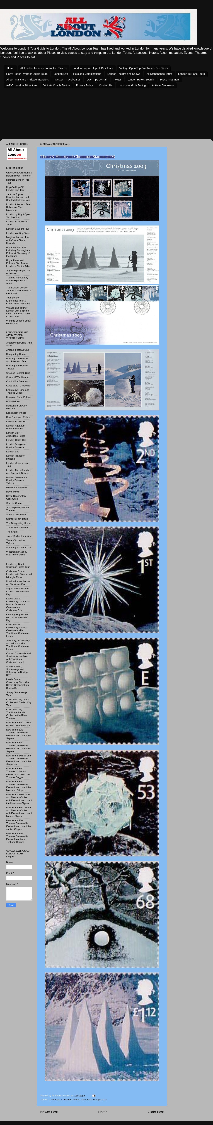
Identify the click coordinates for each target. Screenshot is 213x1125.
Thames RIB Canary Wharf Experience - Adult (17, 280)
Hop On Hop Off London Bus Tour (15, 188)
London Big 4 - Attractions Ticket (15, 434)
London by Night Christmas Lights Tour (18, 565)
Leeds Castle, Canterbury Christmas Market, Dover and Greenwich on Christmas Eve (18, 604)
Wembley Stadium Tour (18, 547)
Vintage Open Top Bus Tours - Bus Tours (143, 68)
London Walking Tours (18, 233)
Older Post (156, 1112)
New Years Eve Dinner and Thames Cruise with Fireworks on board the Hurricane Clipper (19, 799)
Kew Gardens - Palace (18, 417)
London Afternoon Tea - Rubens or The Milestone (18, 207)
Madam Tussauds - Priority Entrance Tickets (16, 480)
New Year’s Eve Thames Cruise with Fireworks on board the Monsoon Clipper (18, 786)
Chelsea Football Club (18, 373)
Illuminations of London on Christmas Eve (18, 582)
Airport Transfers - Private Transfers (27, 79)
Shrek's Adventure (16, 514)
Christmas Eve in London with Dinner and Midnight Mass (19, 574)
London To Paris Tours (191, 73)
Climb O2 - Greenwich (18, 381)
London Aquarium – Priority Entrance (16, 427)
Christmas (54, 1099)
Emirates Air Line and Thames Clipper (17, 391)
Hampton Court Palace (18, 397)
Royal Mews (13, 491)
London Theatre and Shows (123, 73)
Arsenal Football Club (17, 350)
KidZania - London (16, 421)
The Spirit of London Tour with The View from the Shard (19, 290)
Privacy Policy (84, 85)
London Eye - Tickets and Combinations (77, 73)
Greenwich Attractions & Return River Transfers (19, 174)
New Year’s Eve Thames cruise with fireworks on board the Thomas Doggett (18, 773)
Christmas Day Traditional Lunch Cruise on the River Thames (16, 714)
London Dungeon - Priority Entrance (16, 445)
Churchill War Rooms (17, 377)
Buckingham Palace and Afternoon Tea (17, 360)
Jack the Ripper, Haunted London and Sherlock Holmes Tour (18, 197)
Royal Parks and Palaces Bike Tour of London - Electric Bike (18, 263)
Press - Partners (170, 79)
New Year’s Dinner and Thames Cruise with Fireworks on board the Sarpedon (18, 760)
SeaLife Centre (14, 503)
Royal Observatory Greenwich (16, 497)
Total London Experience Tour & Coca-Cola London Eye (18, 300)
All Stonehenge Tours (159, 73)
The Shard (12, 531)
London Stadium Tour (17, 228)
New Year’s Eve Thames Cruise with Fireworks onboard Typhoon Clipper (17, 838)
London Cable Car (16, 440)
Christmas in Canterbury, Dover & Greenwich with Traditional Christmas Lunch (17, 630)
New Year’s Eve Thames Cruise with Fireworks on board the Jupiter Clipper (18, 824)
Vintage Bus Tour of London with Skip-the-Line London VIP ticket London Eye (18, 312)
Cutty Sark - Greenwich (18, 385)
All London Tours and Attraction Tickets (43, 68)
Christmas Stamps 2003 (94, 1099)
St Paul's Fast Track (17, 519)
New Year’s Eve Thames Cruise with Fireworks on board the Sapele (18, 734)
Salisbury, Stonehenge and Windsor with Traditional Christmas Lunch (18, 645)
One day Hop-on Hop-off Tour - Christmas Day (18, 617)
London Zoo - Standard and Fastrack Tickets (18, 471)
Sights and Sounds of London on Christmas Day (17, 591)
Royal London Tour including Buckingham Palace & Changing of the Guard (18, 252)
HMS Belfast (13, 401)
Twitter (117, 79)
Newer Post (49, 1112)
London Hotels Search (140, 79)
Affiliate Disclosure (163, 85)
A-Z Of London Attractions (21, 85)
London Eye (12, 451)
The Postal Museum (17, 527)
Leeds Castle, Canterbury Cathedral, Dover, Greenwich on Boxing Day (18, 683)
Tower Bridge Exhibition (19, 536)
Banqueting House (16, 354)
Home (10, 68)
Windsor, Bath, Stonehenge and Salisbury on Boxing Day (17, 671)
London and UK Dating (132, 85)
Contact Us (105, 85)
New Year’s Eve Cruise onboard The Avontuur (18, 724)
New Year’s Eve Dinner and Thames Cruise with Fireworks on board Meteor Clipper (19, 812)
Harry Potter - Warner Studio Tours (26, 73)
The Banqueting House (18, 523)
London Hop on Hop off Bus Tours (93, 68)
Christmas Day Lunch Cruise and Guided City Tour (18, 702)
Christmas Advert (70, 1099)
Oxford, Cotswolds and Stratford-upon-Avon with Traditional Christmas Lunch (18, 657)
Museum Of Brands (16, 487)
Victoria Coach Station (56, 85)
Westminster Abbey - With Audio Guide (17, 553)
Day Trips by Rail (97, 79)
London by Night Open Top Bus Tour (18, 216)
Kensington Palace (16, 412)
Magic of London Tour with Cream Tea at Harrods (18, 240)
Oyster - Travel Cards (68, 79)
